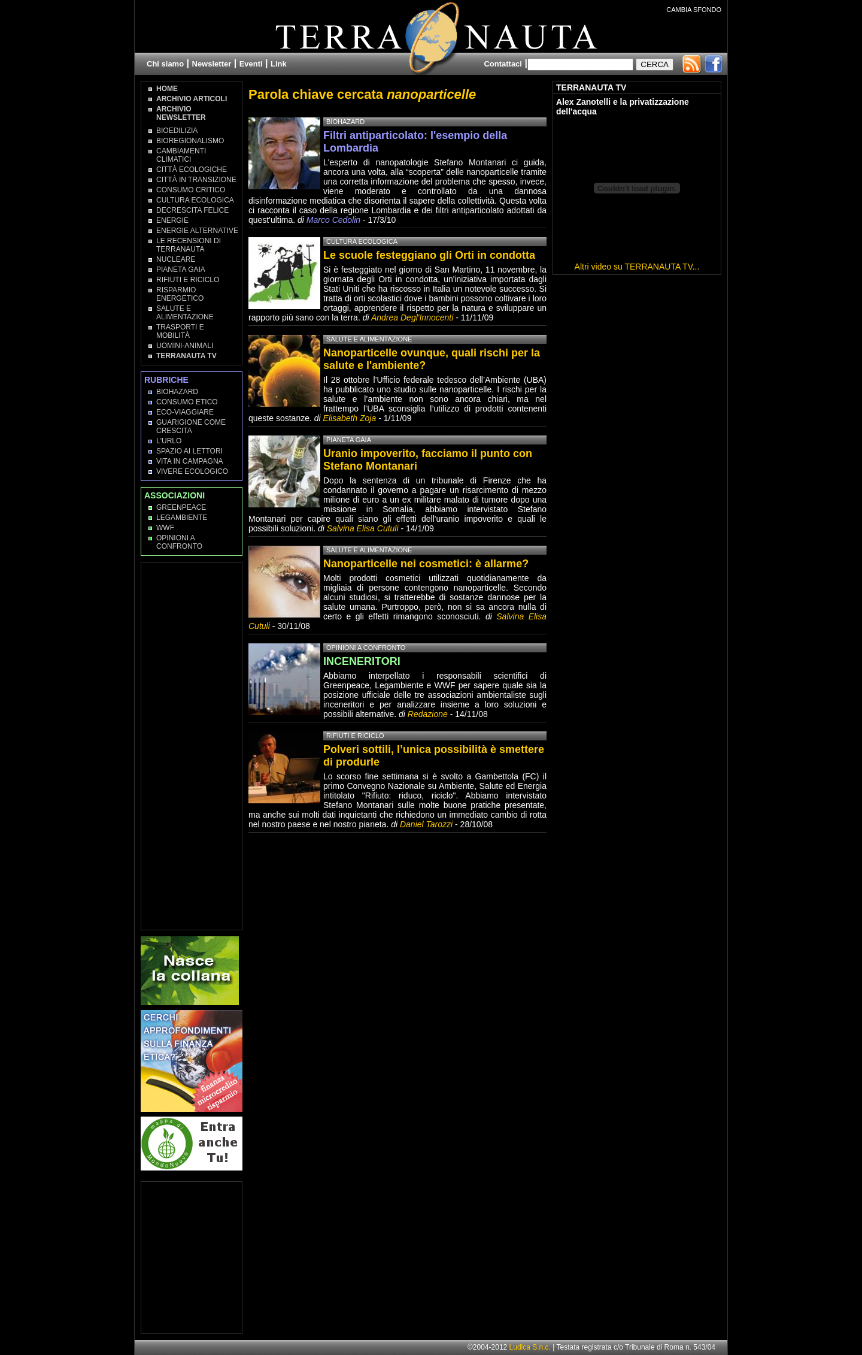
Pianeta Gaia (180, 269)
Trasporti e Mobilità (180, 331)
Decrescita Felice (192, 210)
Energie (172, 220)
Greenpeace (181, 507)
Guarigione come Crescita (191, 426)
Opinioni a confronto (365, 647)
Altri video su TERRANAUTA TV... (637, 266)
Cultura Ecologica (195, 200)
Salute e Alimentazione (185, 312)
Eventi (251, 63)
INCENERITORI (361, 661)
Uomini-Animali (184, 345)
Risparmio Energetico (180, 294)
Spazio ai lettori (189, 451)
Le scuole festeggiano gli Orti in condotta (429, 255)
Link (279, 63)
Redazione (429, 714)
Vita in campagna (189, 461)
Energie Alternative (197, 230)
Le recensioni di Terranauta (188, 245)
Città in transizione (196, 180)
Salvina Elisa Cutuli (363, 528)
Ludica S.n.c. (530, 1347)
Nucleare (175, 259)
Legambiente (181, 517)
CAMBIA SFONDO (693, 9)
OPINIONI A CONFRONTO (179, 542)
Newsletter (212, 63)
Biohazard (177, 392)
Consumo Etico (187, 402)
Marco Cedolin (333, 220)
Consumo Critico (190, 190)
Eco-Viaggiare (185, 412)
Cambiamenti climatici (181, 155)
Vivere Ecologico (192, 471)
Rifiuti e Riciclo (187, 280)
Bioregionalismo (190, 141)
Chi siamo (165, 63)
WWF (165, 528)
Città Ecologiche (191, 169)
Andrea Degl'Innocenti (413, 317)
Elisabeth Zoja (350, 418)
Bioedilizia (177, 130)
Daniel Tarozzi (426, 824)
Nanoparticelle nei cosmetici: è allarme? (426, 564)
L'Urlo (168, 441)
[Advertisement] (192, 745)
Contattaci (503, 63)
